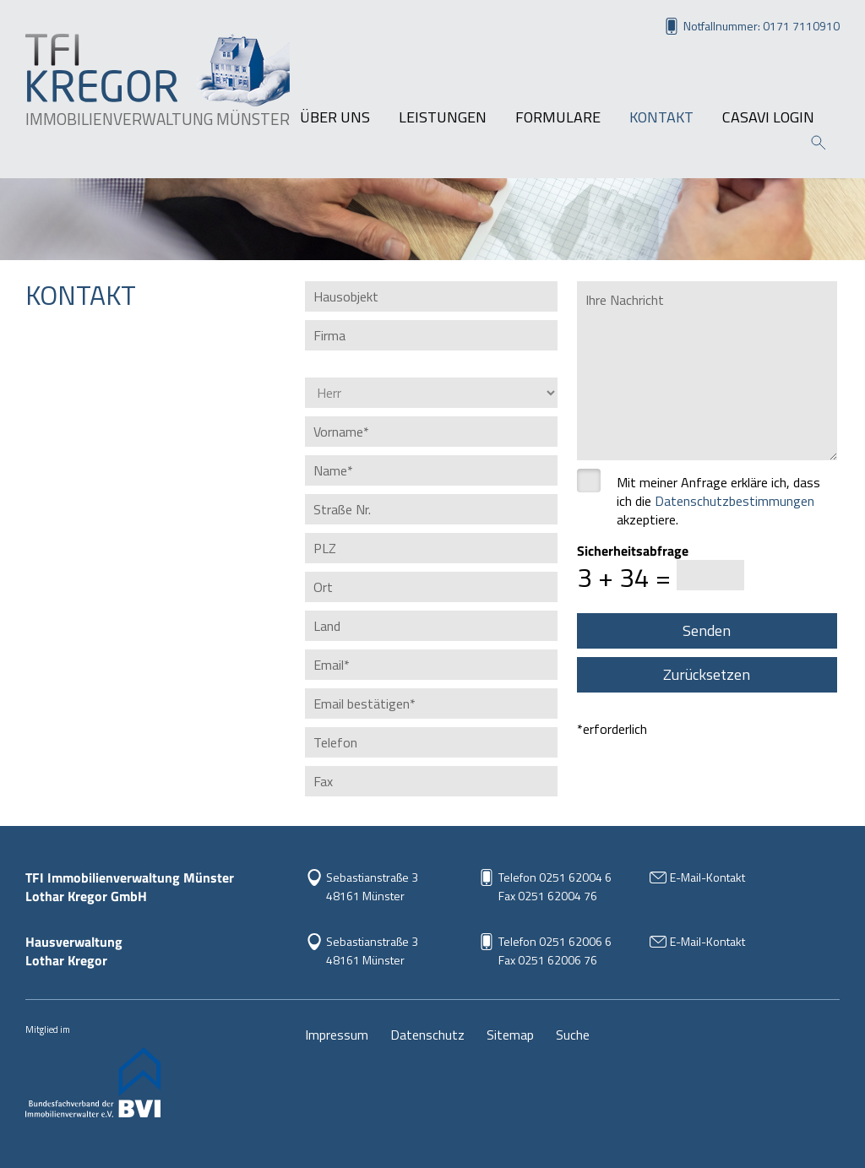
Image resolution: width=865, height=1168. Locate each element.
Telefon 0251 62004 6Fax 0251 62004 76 (555, 886)
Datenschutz (427, 1034)
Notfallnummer (761, 26)
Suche (573, 1034)
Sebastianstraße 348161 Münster (372, 950)
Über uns (335, 117)
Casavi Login (768, 117)
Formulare (558, 117)
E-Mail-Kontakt (707, 877)
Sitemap (510, 1034)
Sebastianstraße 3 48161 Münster (372, 886)
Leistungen (443, 117)
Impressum (336, 1034)
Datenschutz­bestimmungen (734, 501)
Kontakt (661, 117)
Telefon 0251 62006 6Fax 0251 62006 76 (555, 950)
